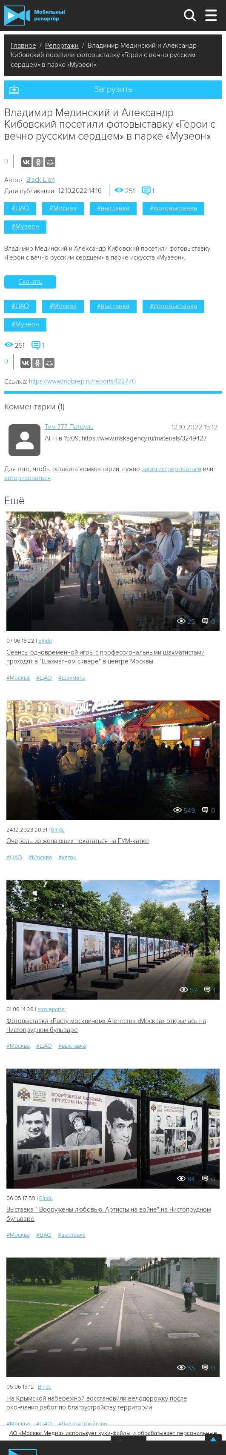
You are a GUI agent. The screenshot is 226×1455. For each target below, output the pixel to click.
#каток (67, 857)
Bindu (45, 640)
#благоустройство (82, 1423)
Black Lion (40, 179)
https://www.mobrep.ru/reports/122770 (82, 381)
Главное (23, 45)
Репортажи (62, 45)
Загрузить (113, 89)
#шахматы (72, 677)
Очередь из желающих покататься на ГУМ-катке (77, 841)
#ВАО (43, 1234)
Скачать (30, 282)
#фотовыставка (173, 208)
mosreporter (51, 1009)
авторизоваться (27, 478)
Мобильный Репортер (34, 16)
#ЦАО (20, 208)
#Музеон (25, 226)
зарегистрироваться (171, 469)
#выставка (113, 208)
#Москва (63, 208)
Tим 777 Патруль (69, 427)
